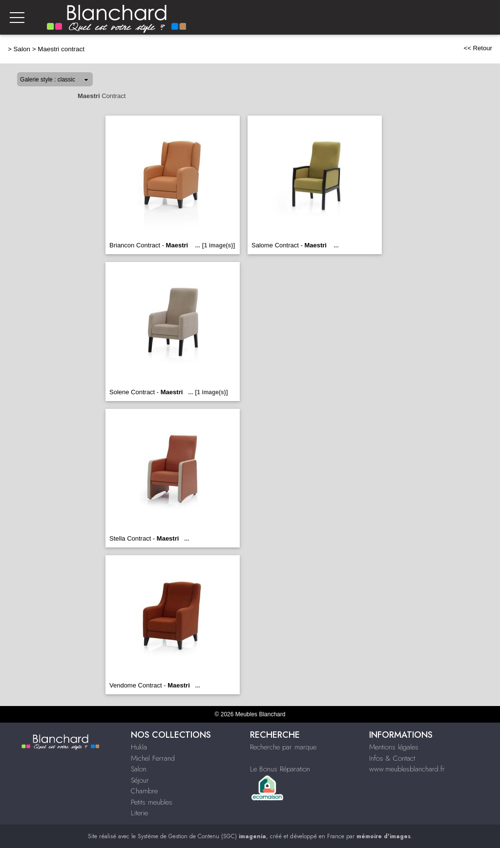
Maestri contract (61, 49)
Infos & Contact (392, 758)
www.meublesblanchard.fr (407, 769)
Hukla (139, 747)
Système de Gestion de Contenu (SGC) (202, 836)
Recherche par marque (283, 747)
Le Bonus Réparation (280, 769)
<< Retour (477, 48)
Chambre (144, 791)
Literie (139, 813)
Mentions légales (393, 747)
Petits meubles (151, 802)
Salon (22, 49)
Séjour (140, 780)
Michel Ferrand (153, 758)
